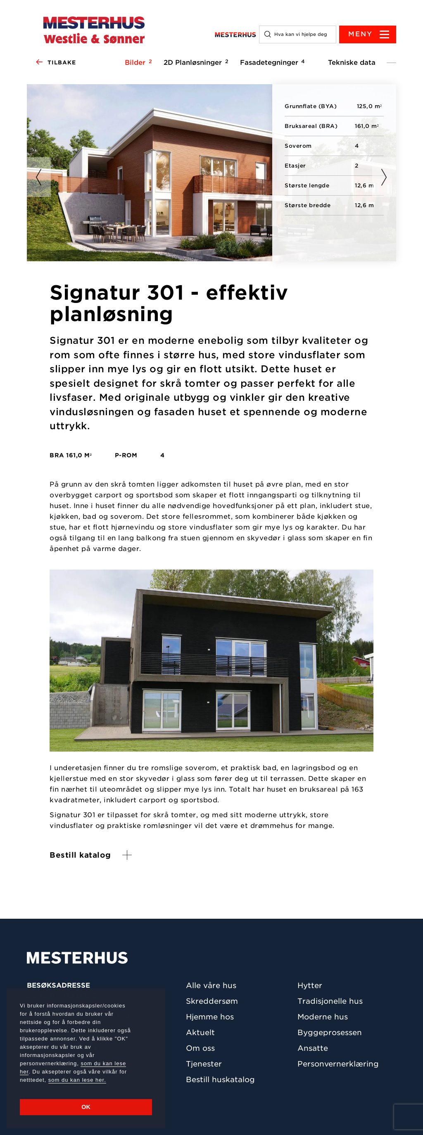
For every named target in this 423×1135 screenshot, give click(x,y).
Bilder (137, 62)
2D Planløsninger (195, 62)
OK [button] (85, 1107)
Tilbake (55, 62)
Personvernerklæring (338, 1063)
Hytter (309, 985)
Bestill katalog (80, 855)
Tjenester (204, 1063)
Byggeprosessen (329, 1032)
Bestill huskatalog (220, 1079)
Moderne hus (322, 1016)
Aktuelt (200, 1032)
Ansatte (312, 1048)
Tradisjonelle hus (330, 1001)
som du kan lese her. (77, 1080)
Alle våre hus (211, 985)
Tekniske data (351, 62)
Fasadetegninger (271, 62)
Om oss (200, 1048)
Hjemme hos (210, 1016)
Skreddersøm (212, 1001)
